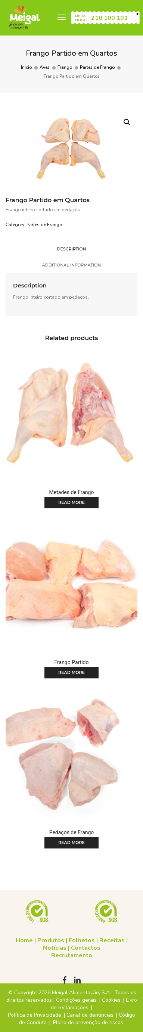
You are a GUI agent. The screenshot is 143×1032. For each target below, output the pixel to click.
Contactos (85, 948)
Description (71, 249)
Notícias (54, 948)
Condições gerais (76, 1000)
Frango (64, 67)
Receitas (112, 940)
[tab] (71, 249)
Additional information (71, 265)
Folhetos (82, 940)
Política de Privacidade (34, 1015)
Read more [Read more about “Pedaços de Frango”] (71, 842)
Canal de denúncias (90, 1015)
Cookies (111, 1000)
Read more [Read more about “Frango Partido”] (71, 672)
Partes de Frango (97, 67)
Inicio (26, 67)
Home (24, 940)
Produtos (50, 940)
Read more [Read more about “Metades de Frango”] (71, 502)
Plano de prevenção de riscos (88, 1022)
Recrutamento (71, 955)
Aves (45, 67)
